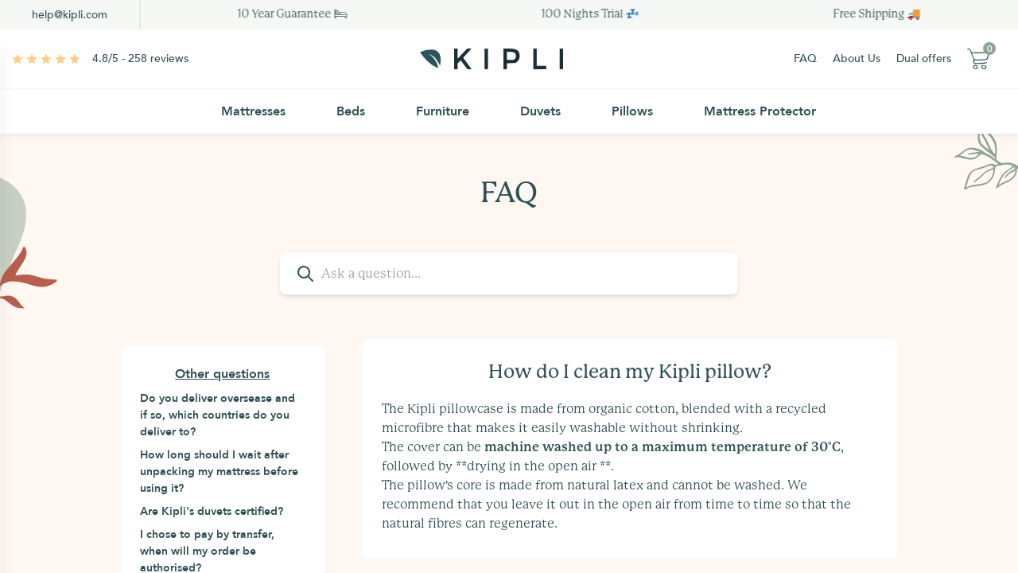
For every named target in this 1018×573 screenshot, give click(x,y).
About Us (856, 58)
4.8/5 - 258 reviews (140, 58)
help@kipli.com (69, 14)
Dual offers (923, 58)
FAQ (805, 58)
